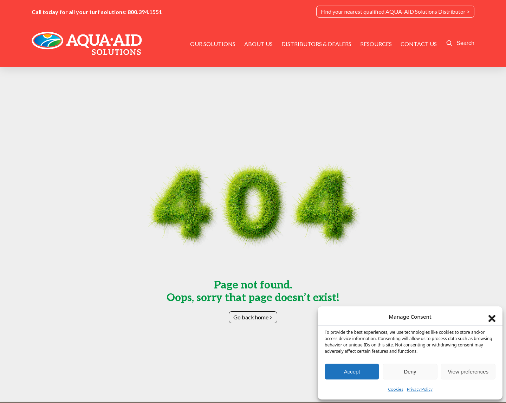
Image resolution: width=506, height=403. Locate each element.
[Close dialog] (491, 316)
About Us (258, 43)
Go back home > (253, 317)
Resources (376, 43)
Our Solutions (212, 43)
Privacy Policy (420, 389)
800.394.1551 (145, 11)
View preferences (468, 372)
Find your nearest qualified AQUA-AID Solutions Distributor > (395, 11)
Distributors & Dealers (316, 43)
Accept (352, 372)
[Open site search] (460, 43)
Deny (410, 372)
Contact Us (419, 43)
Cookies (395, 389)
